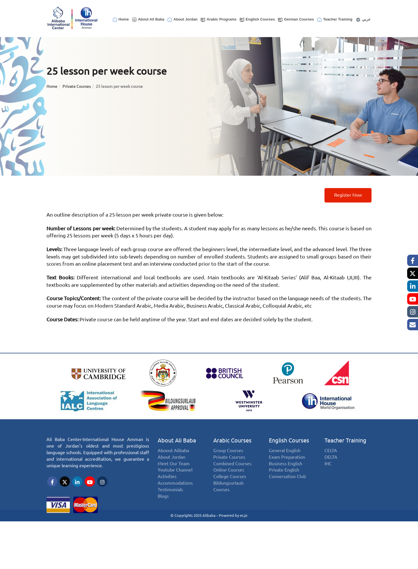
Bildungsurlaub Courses (228, 495)
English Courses (257, 20)
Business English (285, 472)
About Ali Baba (148, 20)
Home (120, 20)
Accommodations (175, 492)
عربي (363, 20)
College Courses (229, 485)
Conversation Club (287, 485)
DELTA (330, 465)
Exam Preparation (287, 465)
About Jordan (182, 20)
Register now (348, 202)
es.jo (243, 514)
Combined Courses (232, 472)
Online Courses (228, 479)
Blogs (163, 505)
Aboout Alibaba (173, 459)
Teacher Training (334, 20)
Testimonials (170, 498)
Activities (167, 485)
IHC (328, 472)
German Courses (295, 20)
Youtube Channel (175, 479)
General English (285, 459)
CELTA (330, 459)
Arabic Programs (218, 20)
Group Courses (228, 459)
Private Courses (76, 86)
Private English (284, 479)
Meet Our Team (174, 472)
